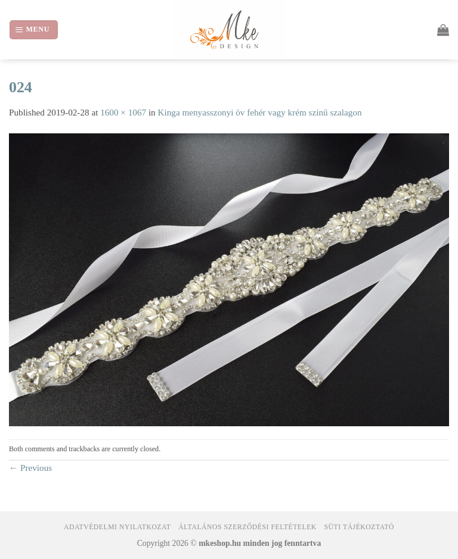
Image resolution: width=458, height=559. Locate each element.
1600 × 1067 (123, 112)
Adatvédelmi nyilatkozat (117, 527)
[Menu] (34, 29)
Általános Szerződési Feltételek (247, 527)
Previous (30, 468)
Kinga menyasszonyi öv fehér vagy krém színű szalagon (260, 112)
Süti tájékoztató (359, 527)
